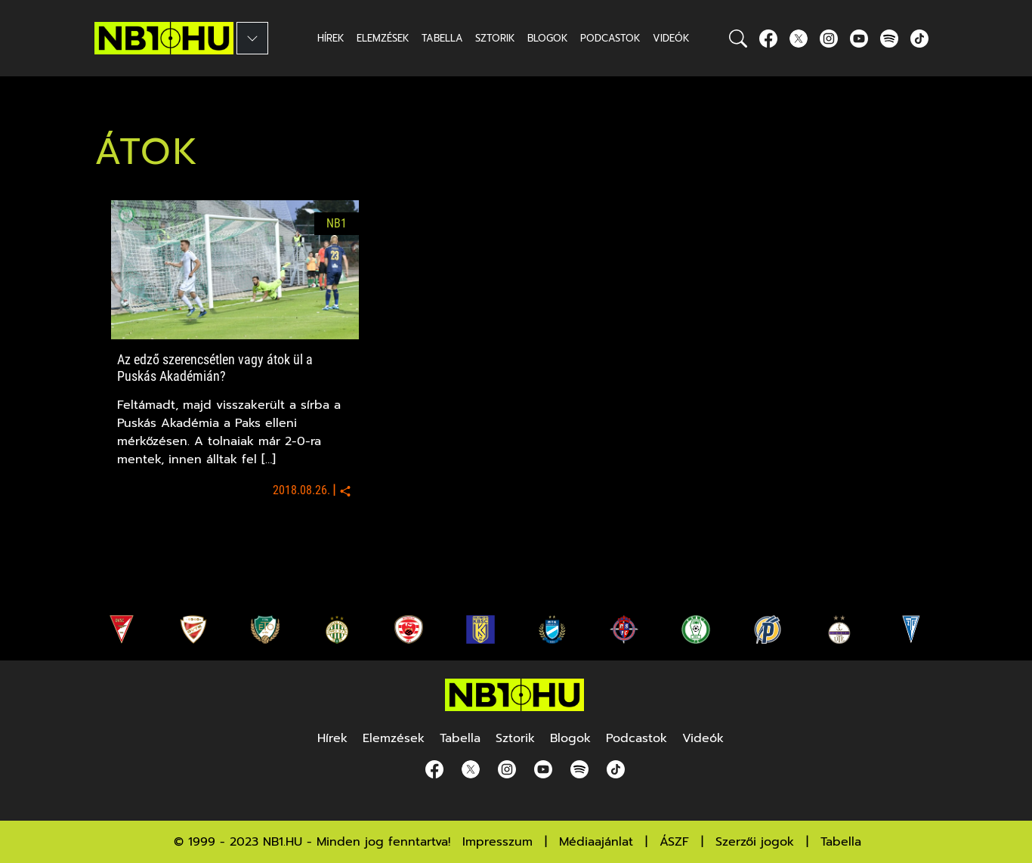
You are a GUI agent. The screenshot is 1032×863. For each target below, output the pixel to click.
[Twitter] (798, 38)
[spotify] (889, 38)
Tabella (840, 842)
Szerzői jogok (754, 842)
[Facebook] (768, 38)
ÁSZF (674, 842)
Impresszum (497, 842)
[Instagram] (829, 38)
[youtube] (859, 38)
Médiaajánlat (596, 842)
